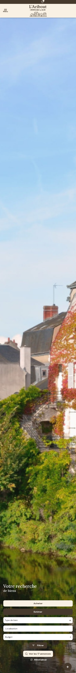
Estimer (38, 611)
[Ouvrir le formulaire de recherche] (38, 645)
